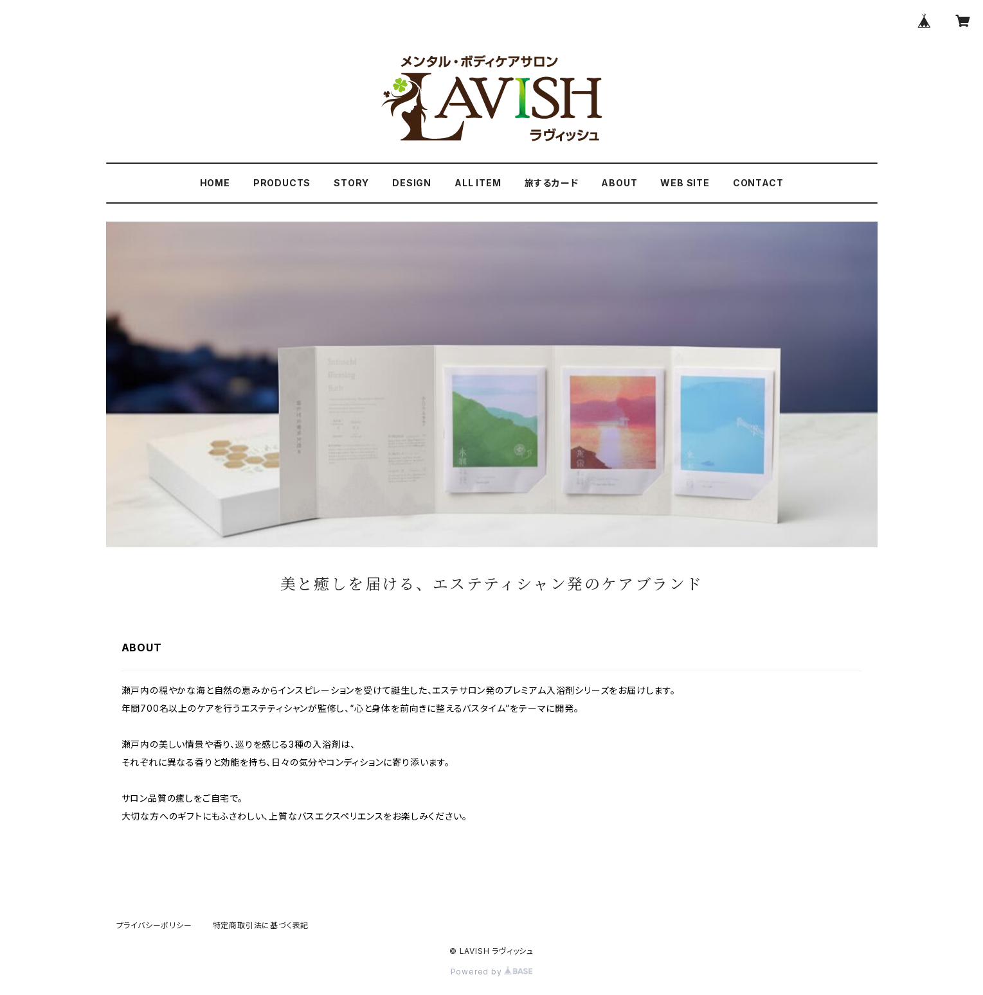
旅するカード (552, 182)
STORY (351, 182)
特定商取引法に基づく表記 (261, 925)
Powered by (492, 971)
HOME (215, 182)
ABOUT (619, 182)
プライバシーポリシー (154, 925)
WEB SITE (684, 182)
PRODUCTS (282, 182)
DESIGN (411, 182)
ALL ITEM (478, 182)
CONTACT (758, 182)
